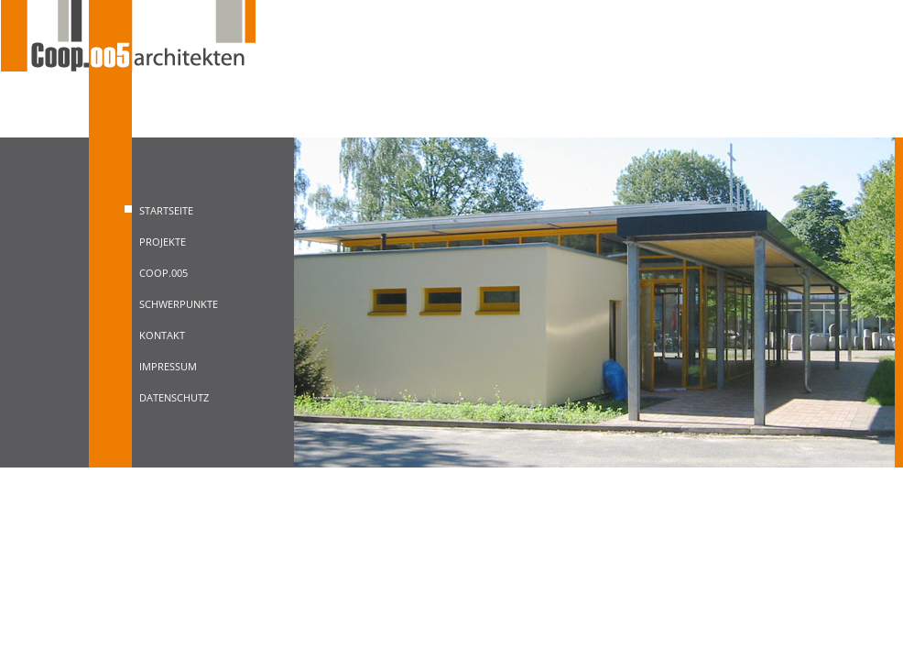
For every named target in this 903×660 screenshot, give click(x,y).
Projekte (162, 241)
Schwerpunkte (178, 304)
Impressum (168, 366)
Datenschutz (174, 397)
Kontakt (162, 335)
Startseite (166, 210)
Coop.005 (163, 273)
